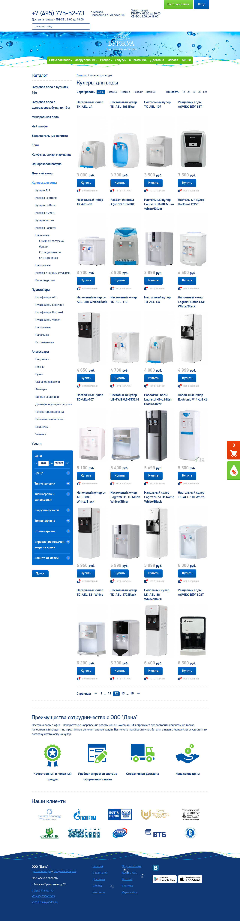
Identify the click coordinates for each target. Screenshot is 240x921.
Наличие (151, 92)
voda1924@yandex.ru (45, 902)
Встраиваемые (44, 342)
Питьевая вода (59, 60)
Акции (186, 60)
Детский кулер (42, 173)
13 (123, 693)
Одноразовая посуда (47, 164)
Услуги (119, 60)
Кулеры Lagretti (45, 228)
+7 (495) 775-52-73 (58, 13)
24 (189, 92)
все (205, 92)
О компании (137, 60)
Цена (101, 92)
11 (109, 693)
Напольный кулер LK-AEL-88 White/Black (156, 595)
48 (194, 92)
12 (183, 92)
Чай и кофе (40, 126)
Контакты (99, 892)
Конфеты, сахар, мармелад (51, 155)
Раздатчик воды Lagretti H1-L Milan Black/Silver (158, 399)
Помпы (39, 366)
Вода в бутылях (131, 866)
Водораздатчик (45, 280)
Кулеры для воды (44, 183)
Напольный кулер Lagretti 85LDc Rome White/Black (159, 497)
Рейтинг (138, 92)
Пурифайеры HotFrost (49, 312)
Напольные (42, 235)
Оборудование (85, 60)
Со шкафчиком (48, 258)
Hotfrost (127, 879)
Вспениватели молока (49, 419)
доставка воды (41, 871)
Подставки (42, 359)
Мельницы (41, 426)
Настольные (43, 265)
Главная (82, 75)
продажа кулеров (65, 871)
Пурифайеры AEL (46, 297)
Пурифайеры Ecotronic (49, 304)
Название (112, 92)
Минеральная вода (45, 117)
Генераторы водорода (49, 411)
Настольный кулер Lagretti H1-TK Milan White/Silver (159, 204)
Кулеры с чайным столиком (52, 273)
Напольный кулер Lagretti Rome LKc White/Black (191, 302)
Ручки (39, 374)
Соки (35, 145)
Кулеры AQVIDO (45, 213)
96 (199, 92)
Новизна (125, 92)
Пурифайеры (41, 290)
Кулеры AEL (43, 190)
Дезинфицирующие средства (53, 404)
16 (132, 693)
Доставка (157, 60)
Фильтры (41, 389)
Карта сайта (129, 892)
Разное (105, 60)
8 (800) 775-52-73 (42, 890)
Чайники (40, 434)
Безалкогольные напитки (50, 136)
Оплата (173, 60)
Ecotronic (128, 886)
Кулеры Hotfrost (45, 205)
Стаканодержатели (47, 381)
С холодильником (50, 252)
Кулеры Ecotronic (46, 198)
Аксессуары (40, 352)
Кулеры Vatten (44, 220)
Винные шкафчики (47, 396)
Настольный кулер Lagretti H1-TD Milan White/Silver (125, 497)
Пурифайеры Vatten (47, 320)
